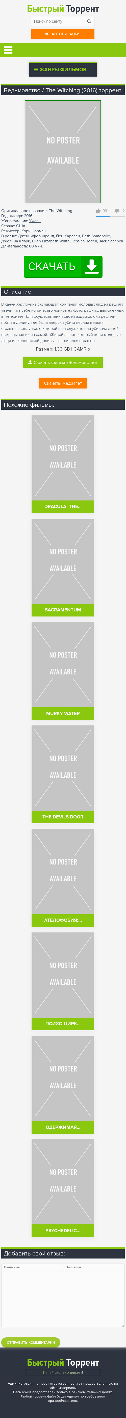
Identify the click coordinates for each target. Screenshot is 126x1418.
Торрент (63, 9)
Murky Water (63, 714)
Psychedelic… (62, 1231)
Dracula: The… (63, 507)
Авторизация (63, 34)
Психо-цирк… (63, 1024)
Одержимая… (63, 1127)
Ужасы (35, 220)
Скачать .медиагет (63, 383)
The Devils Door (62, 817)
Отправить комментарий (31, 1342)
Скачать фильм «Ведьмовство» (63, 362)
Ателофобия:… (63, 920)
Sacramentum (63, 610)
